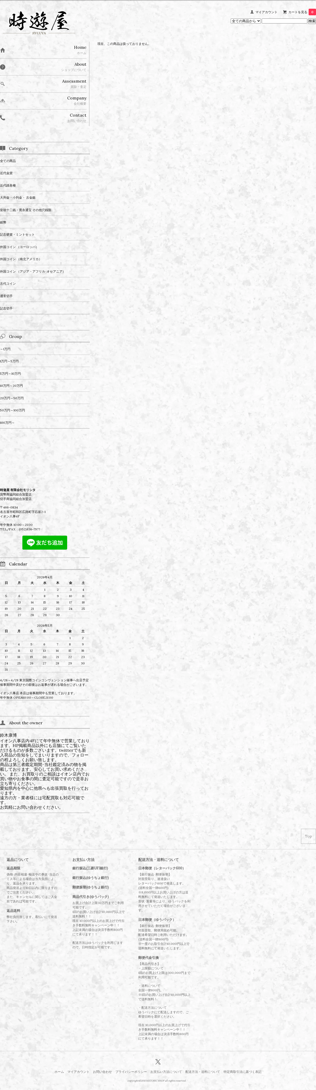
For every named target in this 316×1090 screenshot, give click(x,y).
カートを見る (302, 12)
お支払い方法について (166, 1072)
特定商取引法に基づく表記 (242, 1072)
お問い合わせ (102, 1072)
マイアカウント (266, 12)
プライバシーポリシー (131, 1072)
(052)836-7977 (29, 529)
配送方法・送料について (202, 1072)
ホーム (59, 1072)
